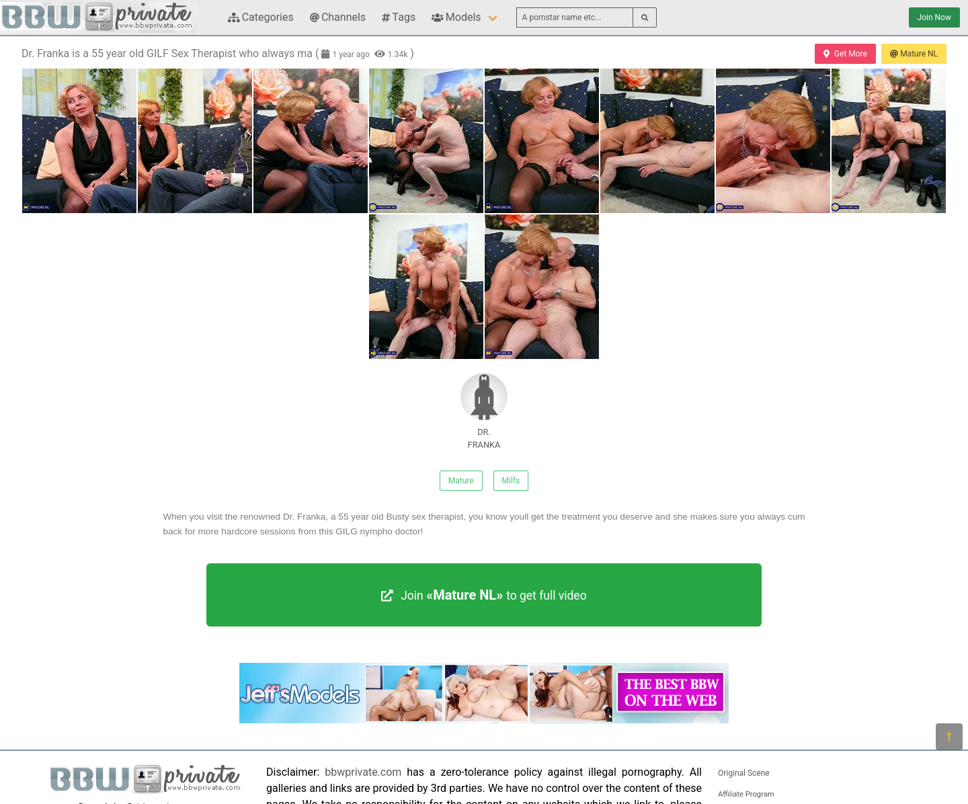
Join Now (934, 17)
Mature (461, 480)
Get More (844, 53)
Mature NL (914, 53)
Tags (398, 17)
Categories (261, 17)
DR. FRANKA (484, 411)
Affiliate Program (746, 794)
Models (456, 17)
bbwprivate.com (363, 772)
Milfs (511, 480)
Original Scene (744, 773)
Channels (338, 17)
